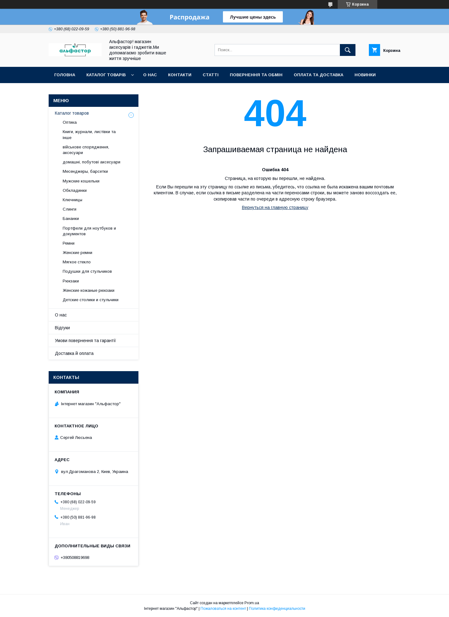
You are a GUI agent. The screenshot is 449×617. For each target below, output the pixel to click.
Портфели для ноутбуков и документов (89, 231)
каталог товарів (106, 74)
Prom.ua (251, 603)
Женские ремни (77, 252)
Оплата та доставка (318, 74)
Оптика (70, 122)
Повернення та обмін (256, 74)
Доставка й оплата (74, 353)
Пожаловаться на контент (223, 608)
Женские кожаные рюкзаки (88, 290)
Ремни (69, 243)
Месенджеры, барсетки (85, 171)
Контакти (179, 74)
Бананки (71, 218)
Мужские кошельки (81, 181)
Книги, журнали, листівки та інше (89, 134)
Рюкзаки (71, 281)
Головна (64, 74)
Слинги (69, 209)
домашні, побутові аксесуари (91, 162)
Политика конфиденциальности (277, 608)
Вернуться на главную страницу (275, 207)
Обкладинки (75, 190)
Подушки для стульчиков (87, 271)
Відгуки (62, 327)
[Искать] (347, 50)
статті (211, 74)
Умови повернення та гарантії (85, 340)
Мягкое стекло (77, 262)
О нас (150, 74)
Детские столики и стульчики (90, 299)
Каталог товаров (72, 113)
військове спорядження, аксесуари (86, 150)
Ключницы (72, 199)
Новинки (365, 74)
